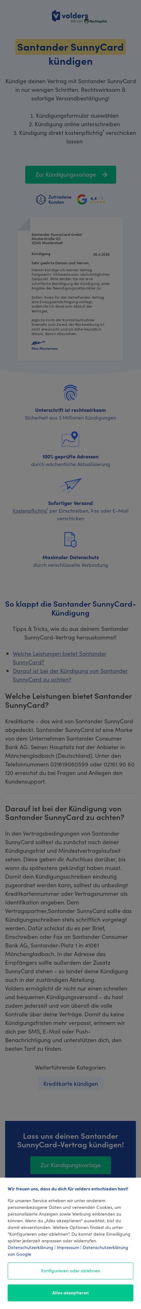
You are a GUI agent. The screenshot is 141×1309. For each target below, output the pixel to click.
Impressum (68, 1247)
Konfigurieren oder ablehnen (70, 1270)
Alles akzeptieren (70, 1292)
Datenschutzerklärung (30, 1247)
